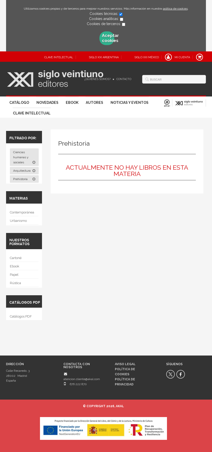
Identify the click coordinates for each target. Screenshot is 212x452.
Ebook (72, 103)
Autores (94, 103)
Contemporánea (22, 212)
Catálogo (19, 103)
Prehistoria (24, 179)
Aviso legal (125, 364)
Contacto (123, 79)
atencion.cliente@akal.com (81, 379)
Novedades (47, 103)
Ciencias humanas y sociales (24, 157)
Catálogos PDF (21, 316)
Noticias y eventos (130, 103)
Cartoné (16, 258)
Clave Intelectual (32, 113)
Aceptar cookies (108, 38)
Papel (14, 275)
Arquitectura (24, 170)
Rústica (15, 283)
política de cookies (175, 8)
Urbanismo (18, 221)
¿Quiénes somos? (97, 79)
